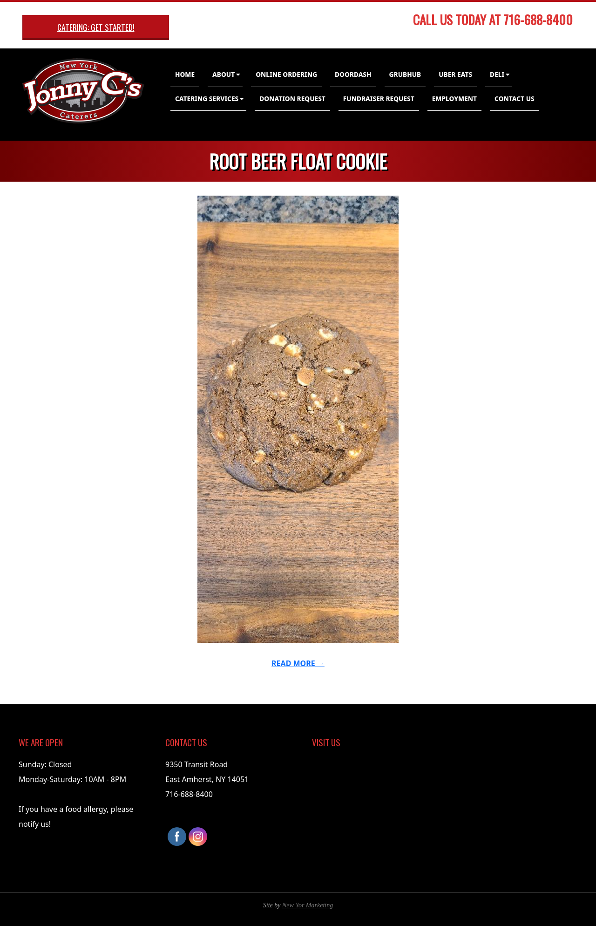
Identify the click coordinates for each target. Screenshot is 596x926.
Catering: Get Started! (96, 27)
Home (185, 74)
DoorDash (353, 74)
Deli (497, 74)
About (223, 74)
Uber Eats (455, 74)
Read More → (298, 663)
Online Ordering (286, 74)
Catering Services (206, 98)
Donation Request (292, 98)
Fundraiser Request (378, 98)
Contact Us (514, 98)
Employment (454, 98)
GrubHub (405, 74)
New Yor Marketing (307, 905)
